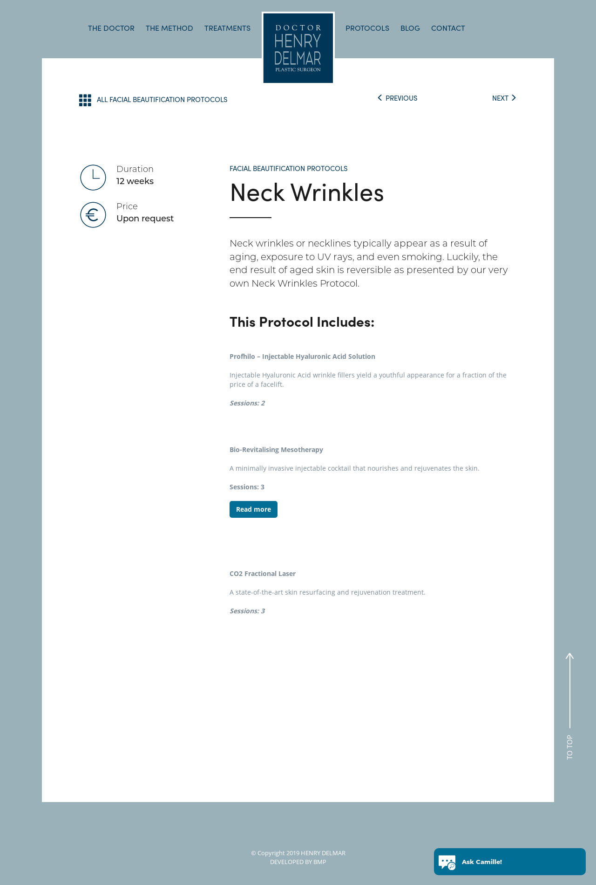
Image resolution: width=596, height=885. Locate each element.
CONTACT (448, 27)
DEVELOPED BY (291, 862)
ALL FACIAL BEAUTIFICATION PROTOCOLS (153, 100)
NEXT (504, 98)
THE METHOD (169, 27)
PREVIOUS (397, 98)
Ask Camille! (482, 862)
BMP (319, 862)
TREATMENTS (227, 27)
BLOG (410, 27)
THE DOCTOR (111, 27)
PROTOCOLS (367, 27)
